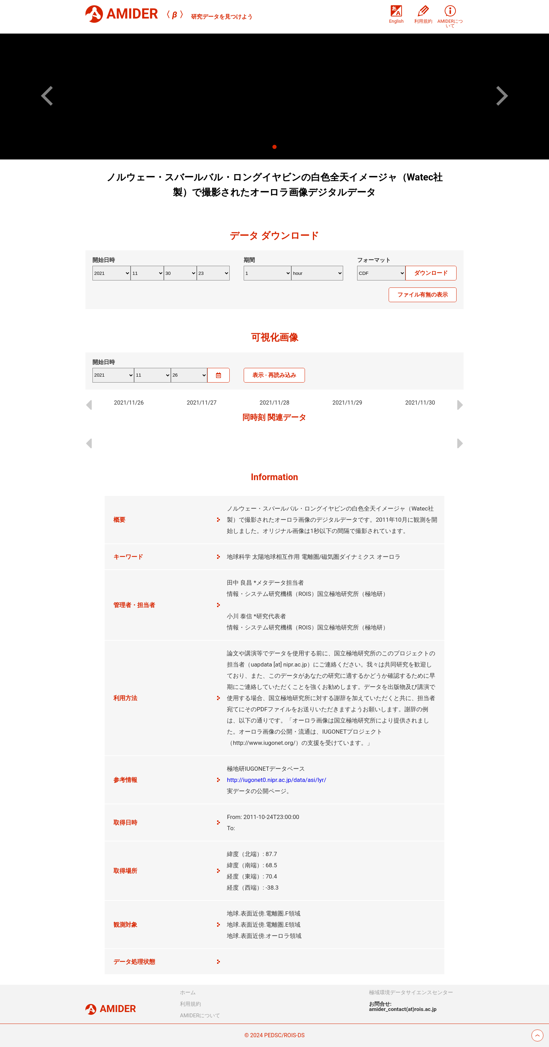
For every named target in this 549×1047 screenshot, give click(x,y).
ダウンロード (431, 273)
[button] (51, 96)
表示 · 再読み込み (274, 375)
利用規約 (190, 1004)
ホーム (188, 992)
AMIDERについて (200, 1015)
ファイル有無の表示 (422, 295)
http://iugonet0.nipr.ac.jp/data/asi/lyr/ (276, 779)
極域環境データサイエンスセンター (411, 992)
